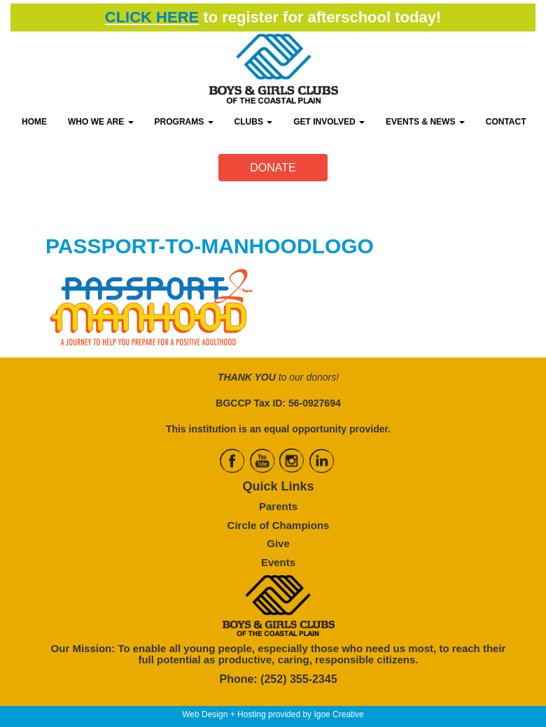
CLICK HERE (152, 17)
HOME (34, 122)
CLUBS (253, 122)
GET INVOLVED (329, 122)
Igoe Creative (338, 714)
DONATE (272, 168)
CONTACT (506, 122)
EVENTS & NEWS (425, 122)
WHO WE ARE (101, 122)
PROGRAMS (184, 122)
